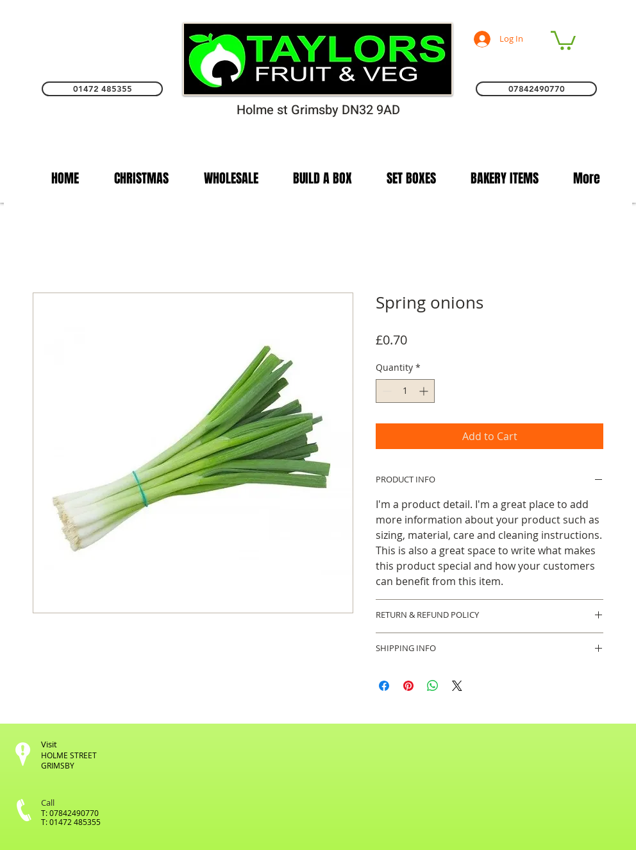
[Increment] (425, 391)
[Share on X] (457, 685)
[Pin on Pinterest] (408, 685)
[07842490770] (536, 88)
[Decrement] (386, 391)
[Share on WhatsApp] (432, 685)
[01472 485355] (102, 88)
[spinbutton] (405, 391)
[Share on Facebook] (384, 685)
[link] (563, 39)
